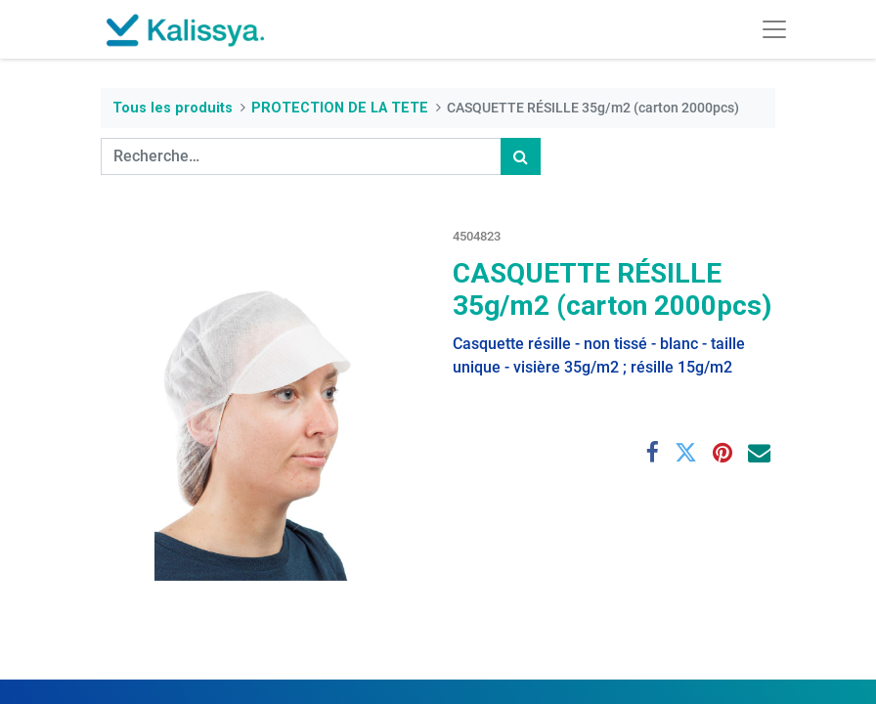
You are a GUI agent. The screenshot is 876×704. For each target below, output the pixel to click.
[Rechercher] (521, 156)
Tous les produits (172, 108)
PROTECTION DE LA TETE (339, 108)
